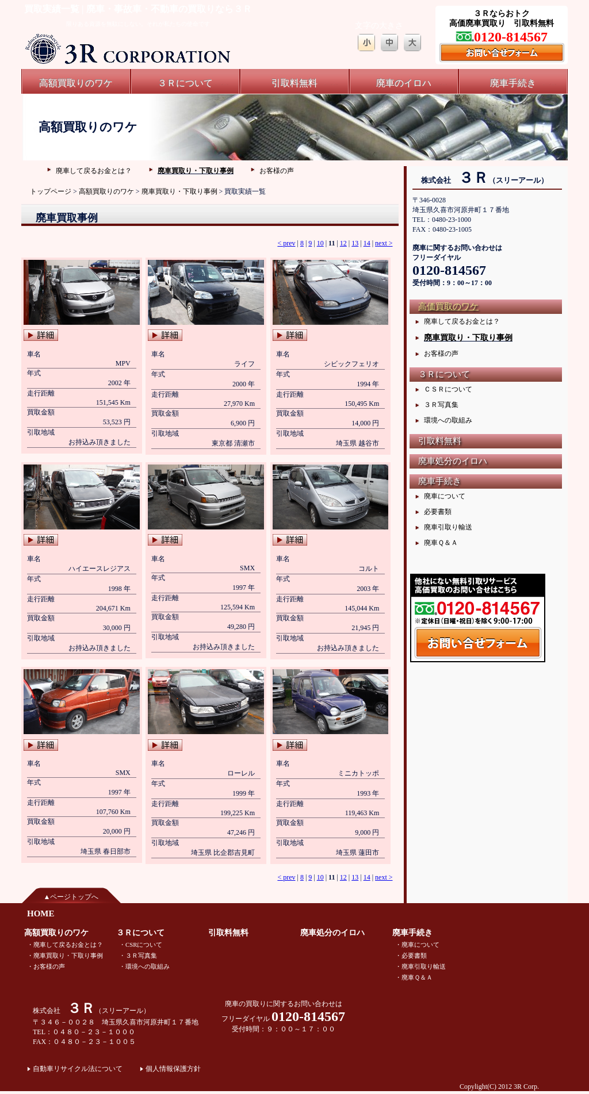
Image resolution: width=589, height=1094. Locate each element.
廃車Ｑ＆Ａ (441, 543)
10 (320, 243)
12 (343, 243)
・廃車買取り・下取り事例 (65, 955)
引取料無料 (294, 83)
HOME (41, 913)
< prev (286, 243)
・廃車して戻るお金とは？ (65, 944)
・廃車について (417, 944)
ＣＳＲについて (448, 389)
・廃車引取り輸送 (420, 966)
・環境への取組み (144, 966)
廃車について (444, 496)
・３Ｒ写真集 (138, 955)
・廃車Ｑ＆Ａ (414, 977)
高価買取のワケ (448, 306)
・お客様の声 (46, 966)
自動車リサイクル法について (78, 1069)
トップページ (50, 191)
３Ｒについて (185, 83)
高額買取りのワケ (76, 83)
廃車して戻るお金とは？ (94, 171)
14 (367, 243)
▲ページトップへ (71, 897)
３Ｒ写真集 (441, 405)
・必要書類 (411, 955)
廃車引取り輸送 (448, 527)
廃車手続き (513, 83)
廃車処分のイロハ (452, 461)
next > (383, 243)
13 (354, 243)
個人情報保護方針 (173, 1069)
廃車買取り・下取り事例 (196, 171)
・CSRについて (140, 944)
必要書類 (438, 512)
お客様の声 (276, 171)
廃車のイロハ (403, 83)
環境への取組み (448, 420)
